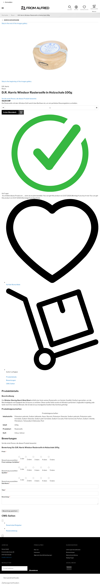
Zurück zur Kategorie (11, 20)
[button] (69, 7)
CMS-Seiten (10, 384)
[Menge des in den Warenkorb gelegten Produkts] (50, 107)
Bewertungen (11, 380)
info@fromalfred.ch (7, 557)
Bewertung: (5, 497)
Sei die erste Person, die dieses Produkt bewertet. (19, 99)
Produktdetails (11, 377)
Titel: (3, 490)
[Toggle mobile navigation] (2, 8)
